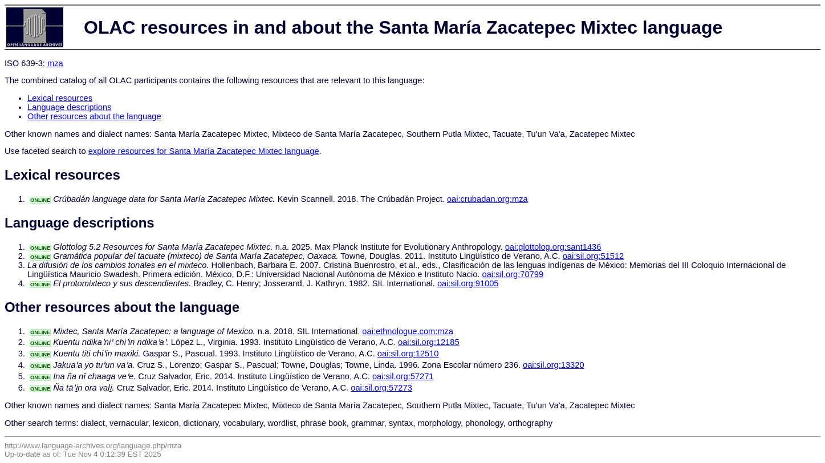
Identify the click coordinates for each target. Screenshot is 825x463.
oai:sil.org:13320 (553, 364)
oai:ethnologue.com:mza (407, 331)
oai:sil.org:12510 (408, 353)
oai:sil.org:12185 (429, 342)
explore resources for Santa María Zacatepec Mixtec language (203, 151)
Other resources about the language (94, 116)
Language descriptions (69, 107)
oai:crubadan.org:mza (487, 199)
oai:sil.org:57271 (403, 376)
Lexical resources (59, 98)
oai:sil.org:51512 (593, 256)
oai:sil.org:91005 (468, 283)
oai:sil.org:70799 (513, 274)
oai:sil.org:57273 (381, 387)
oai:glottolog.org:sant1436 (553, 246)
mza (55, 63)
